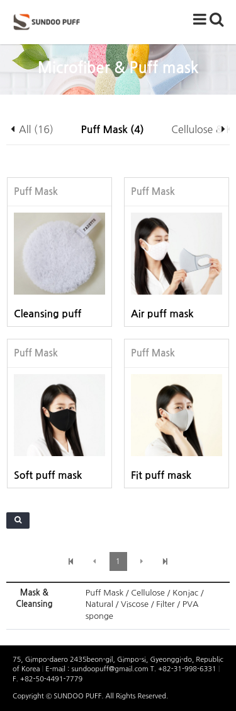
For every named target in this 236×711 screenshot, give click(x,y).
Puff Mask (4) (112, 129)
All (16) (36, 129)
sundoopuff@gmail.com (110, 669)
